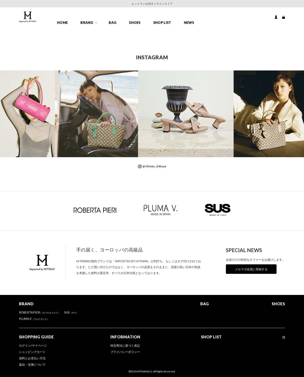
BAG (112, 22)
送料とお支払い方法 (32, 358)
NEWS (189, 22)
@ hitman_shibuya (152, 166)
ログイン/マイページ (33, 345)
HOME (62, 22)
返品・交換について (32, 364)
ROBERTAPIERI (39, 312)
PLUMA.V (34, 318)
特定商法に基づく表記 (125, 345)
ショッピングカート (32, 352)
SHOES (135, 22)
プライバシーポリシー (125, 352)
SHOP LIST (162, 22)
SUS (71, 312)
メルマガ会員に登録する (251, 269)
